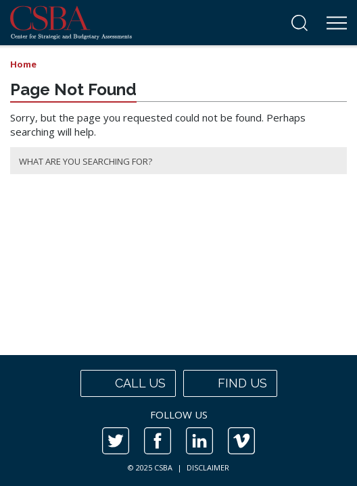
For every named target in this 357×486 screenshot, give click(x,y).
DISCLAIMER (208, 467)
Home (23, 64)
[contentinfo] (178, 420)
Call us (128, 383)
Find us (230, 383)
